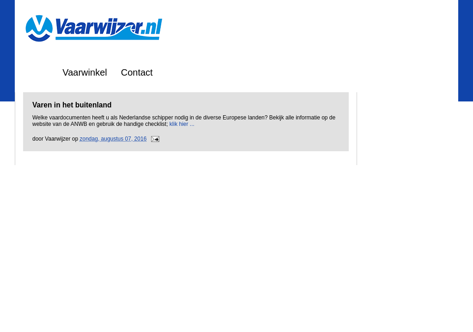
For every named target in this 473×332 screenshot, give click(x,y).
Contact (137, 72)
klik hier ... (182, 124)
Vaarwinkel (84, 72)
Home (36, 72)
